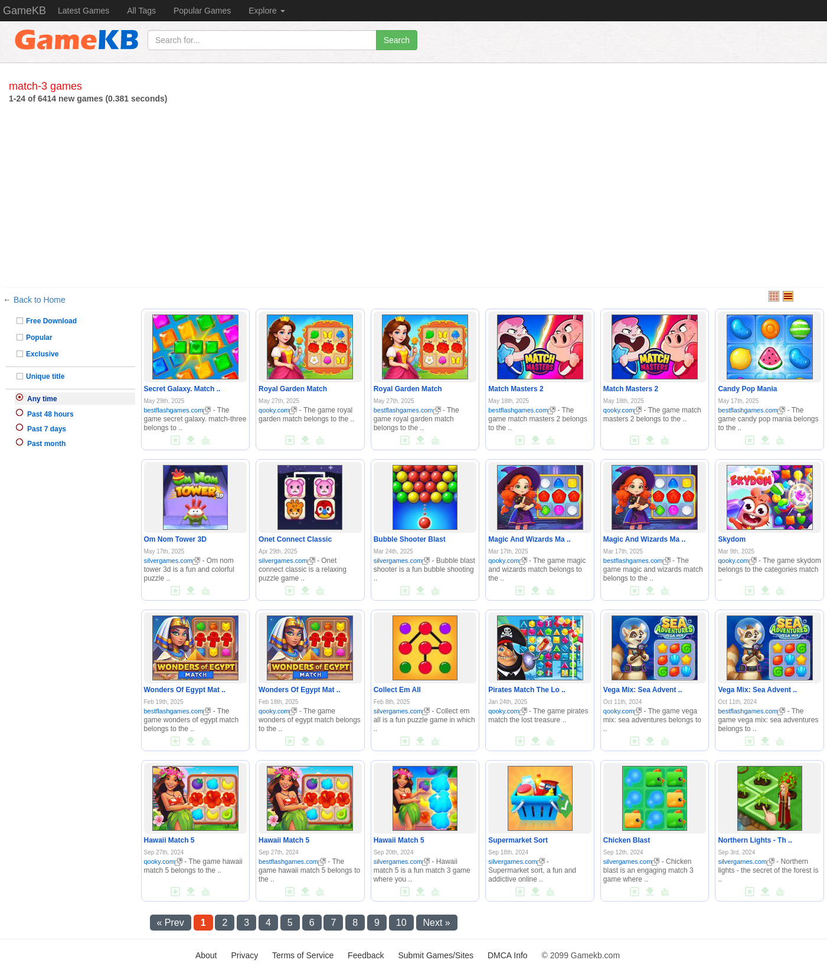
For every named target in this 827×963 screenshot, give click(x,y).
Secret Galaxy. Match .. (182, 389)
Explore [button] (267, 10)
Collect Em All (397, 690)
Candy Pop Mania (747, 389)
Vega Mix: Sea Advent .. (642, 690)
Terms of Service (303, 955)
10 (401, 923)
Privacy (244, 955)
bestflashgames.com (177, 410)
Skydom (732, 539)
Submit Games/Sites (435, 955)
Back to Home (40, 299)
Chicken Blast (626, 840)
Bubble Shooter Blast (410, 539)
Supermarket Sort (518, 840)
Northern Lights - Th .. (755, 840)
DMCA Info (508, 955)
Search (397, 40)
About (206, 955)
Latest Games (83, 10)
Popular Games (202, 10)
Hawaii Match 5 (169, 840)
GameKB (24, 11)
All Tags (141, 10)
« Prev (170, 923)
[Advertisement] (414, 193)
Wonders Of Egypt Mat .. (184, 690)
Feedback (366, 955)
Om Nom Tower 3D (175, 539)
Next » (436, 923)
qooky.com (278, 410)
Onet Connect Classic (295, 539)
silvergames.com (172, 560)
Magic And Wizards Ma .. (529, 539)
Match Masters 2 (515, 389)
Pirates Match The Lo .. (527, 690)
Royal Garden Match (293, 389)
